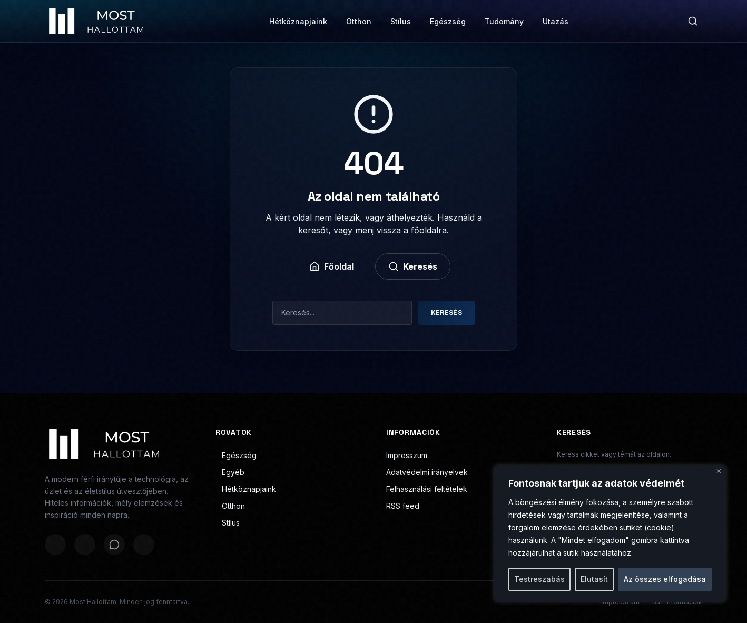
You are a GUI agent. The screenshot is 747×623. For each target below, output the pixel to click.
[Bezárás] (718, 471)
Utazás (555, 21)
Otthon (358, 21)
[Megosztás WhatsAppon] (114, 544)
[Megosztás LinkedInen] (143, 544)
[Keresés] (692, 21)
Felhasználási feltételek (426, 488)
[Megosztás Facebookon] (55, 544)
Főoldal (331, 266)
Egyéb (229, 472)
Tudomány (504, 21)
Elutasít (594, 579)
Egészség (448, 21)
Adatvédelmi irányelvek (427, 472)
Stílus (400, 21)
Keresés (412, 266)
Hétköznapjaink (298, 21)
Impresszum (406, 455)
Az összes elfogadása (665, 579)
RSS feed (402, 505)
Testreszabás (539, 579)
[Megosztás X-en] (84, 544)
